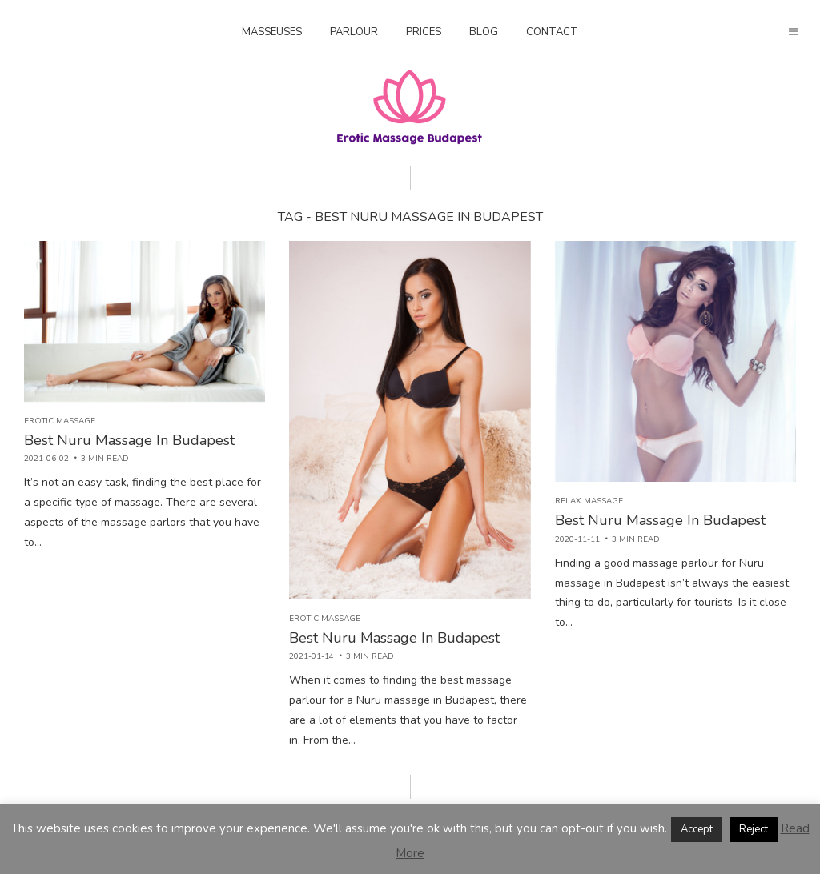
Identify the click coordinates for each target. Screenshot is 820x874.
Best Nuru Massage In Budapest (129, 440)
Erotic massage (59, 421)
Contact (552, 32)
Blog (483, 32)
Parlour (354, 32)
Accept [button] (697, 829)
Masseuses (272, 32)
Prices (423, 32)
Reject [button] (753, 829)
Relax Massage (589, 501)
